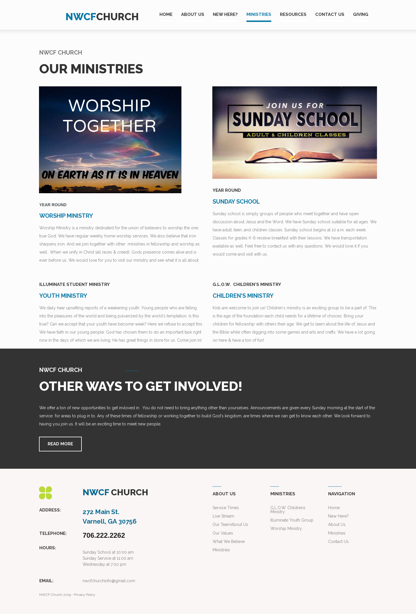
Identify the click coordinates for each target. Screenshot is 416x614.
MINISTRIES (258, 14)
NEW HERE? (225, 14)
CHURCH (117, 17)
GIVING (360, 14)
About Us (239, 524)
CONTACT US (329, 14)
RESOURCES (293, 14)
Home (334, 507)
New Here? (338, 516)
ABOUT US (192, 14)
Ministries (337, 533)
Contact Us (338, 541)
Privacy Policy (84, 594)
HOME (165, 14)
